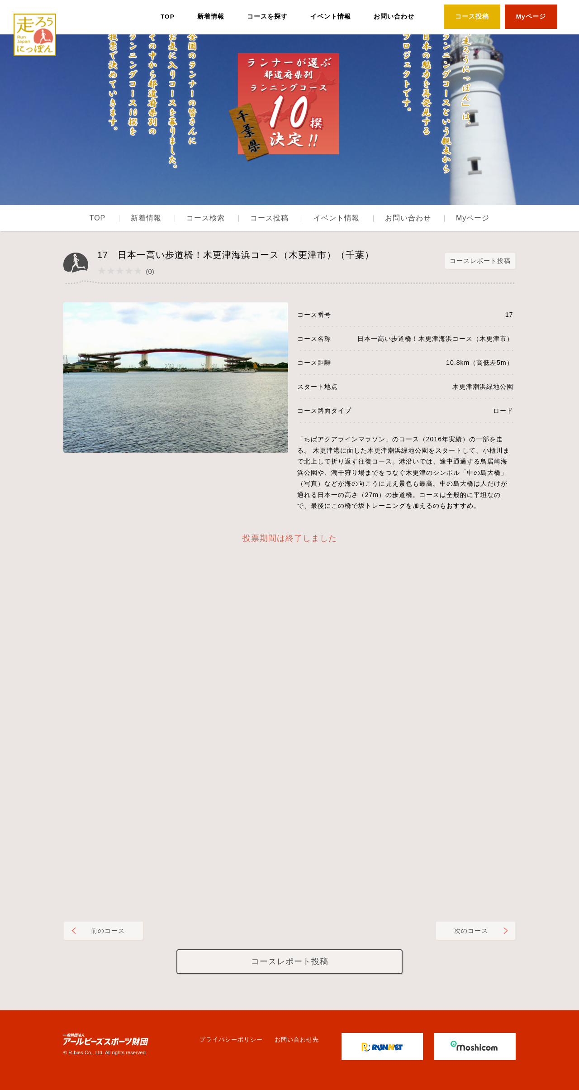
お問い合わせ (394, 16)
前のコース (108, 930)
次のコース (471, 930)
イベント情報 (330, 16)
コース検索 (205, 218)
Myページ (531, 16)
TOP (168, 16)
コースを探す (267, 16)
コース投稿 (472, 16)
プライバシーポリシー (231, 1039)
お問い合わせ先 (297, 1039)
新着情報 (210, 16)
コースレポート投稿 (480, 260)
